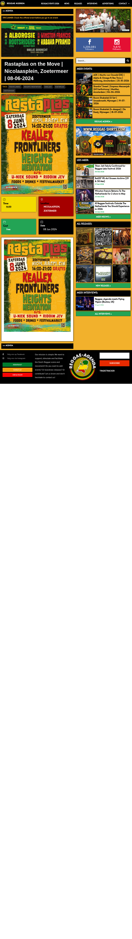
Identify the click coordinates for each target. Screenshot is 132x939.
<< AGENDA (8, 10)
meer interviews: (87, 292)
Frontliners (14, 87)
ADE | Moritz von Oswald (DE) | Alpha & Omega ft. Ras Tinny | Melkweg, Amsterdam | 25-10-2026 (111, 77)
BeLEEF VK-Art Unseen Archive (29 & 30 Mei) (112, 180)
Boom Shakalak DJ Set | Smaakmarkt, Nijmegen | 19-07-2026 (109, 100)
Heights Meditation (32, 87)
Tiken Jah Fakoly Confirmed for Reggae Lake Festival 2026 (110, 167)
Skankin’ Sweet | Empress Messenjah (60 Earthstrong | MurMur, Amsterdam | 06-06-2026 (111, 89)
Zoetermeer (9, 91)
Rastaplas (59, 87)
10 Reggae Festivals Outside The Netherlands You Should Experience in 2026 (112, 206)
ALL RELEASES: (84, 223)
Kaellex (48, 87)
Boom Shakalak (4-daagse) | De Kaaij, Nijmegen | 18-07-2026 (109, 111)
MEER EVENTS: (84, 68)
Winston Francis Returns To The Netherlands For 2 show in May (110, 192)
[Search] (127, 60)
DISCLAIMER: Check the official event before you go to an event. (30, 17)
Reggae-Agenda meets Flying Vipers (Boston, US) (109, 300)
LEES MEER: (83, 160)
